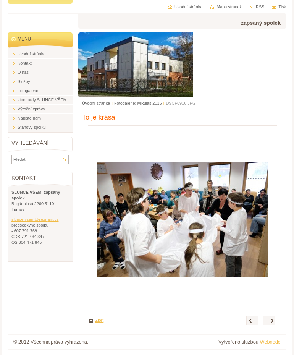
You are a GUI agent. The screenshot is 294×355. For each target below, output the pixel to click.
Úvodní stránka (96, 103)
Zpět (99, 320)
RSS (260, 7)
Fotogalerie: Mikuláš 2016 (138, 103)
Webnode (270, 342)
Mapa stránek (229, 7)
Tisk (282, 7)
